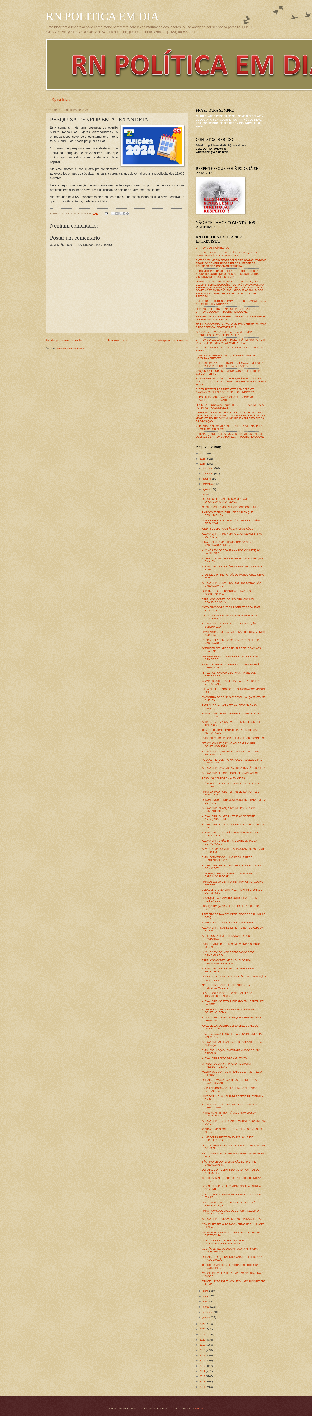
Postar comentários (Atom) (70, 348)
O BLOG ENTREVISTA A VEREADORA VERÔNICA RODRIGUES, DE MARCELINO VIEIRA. (224, 333)
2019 (203, 1344)
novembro (208, 473)
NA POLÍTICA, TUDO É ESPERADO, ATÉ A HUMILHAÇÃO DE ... (226, 986)
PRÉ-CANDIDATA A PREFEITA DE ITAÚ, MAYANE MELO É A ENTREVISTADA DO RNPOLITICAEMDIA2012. (229, 364)
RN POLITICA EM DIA (102, 16)
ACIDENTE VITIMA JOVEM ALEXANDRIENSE (227, 922)
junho (206, 1291)
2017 (203, 1355)
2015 (203, 1365)
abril (205, 1301)
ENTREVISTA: (231, 263)
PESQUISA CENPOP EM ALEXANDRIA (224, 778)
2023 (203, 1324)
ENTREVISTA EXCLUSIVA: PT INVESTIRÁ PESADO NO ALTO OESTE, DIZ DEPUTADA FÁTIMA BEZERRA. (230, 341)
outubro (207, 478)
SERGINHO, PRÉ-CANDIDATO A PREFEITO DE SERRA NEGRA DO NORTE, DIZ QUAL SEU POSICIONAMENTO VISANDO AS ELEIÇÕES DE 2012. (227, 274)
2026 (203, 453)
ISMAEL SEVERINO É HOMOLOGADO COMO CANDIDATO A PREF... (227, 543)
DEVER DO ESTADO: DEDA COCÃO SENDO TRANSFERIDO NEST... (227, 994)
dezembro (208, 468)
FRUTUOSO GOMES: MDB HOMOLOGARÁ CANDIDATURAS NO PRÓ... (226, 962)
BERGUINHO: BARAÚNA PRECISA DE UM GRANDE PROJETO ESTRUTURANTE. (225, 398)
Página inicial (61, 99)
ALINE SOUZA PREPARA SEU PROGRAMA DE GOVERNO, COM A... (228, 1011)
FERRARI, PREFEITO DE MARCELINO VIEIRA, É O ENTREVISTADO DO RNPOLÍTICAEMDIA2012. (225, 310)
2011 (203, 1386)
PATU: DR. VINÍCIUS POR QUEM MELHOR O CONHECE (234, 738)
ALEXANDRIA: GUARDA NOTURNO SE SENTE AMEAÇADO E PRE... (228, 818)
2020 (203, 1339)
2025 (203, 458)
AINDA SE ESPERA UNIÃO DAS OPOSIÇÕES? (228, 528)
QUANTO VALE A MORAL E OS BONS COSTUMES (230, 507)
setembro (208, 483)
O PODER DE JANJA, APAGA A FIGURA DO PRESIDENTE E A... (226, 1065)
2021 (203, 1334)
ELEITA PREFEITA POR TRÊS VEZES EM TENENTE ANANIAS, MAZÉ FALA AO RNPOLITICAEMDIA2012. (225, 391)
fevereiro (208, 1312)
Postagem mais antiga (171, 340)
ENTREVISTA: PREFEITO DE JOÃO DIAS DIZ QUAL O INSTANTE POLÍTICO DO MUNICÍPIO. (226, 254)
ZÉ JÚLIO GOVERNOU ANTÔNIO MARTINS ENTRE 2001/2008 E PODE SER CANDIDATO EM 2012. (231, 326)
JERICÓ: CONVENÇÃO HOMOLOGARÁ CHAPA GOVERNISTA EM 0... (228, 745)
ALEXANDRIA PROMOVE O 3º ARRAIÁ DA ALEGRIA (231, 1219)
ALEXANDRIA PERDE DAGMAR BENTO (224, 1058)
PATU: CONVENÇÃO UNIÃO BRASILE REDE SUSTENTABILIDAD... (227, 858)
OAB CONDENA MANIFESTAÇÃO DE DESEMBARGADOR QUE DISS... (223, 1242)
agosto (207, 489)
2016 (203, 1360)
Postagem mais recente (64, 340)
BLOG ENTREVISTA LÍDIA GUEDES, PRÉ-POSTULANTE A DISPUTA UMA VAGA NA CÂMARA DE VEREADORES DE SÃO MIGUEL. (231, 381)
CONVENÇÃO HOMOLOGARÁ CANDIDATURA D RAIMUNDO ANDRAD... (229, 875)
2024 (203, 463)
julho (205, 494)
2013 (203, 1376)
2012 (203, 1381)
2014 (203, 1371)
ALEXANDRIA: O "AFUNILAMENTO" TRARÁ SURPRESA (233, 767)
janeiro (207, 1317)
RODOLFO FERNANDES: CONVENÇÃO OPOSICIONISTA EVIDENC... (224, 500)
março (206, 1306)
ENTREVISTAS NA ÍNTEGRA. (212, 247)
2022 (203, 1329)
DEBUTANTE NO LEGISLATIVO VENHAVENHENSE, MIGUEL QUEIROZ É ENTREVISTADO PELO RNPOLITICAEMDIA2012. (230, 435)
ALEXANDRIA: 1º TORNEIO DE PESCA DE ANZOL (230, 773)
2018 (203, 1350)
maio (205, 1296)
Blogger (199, 1408)
